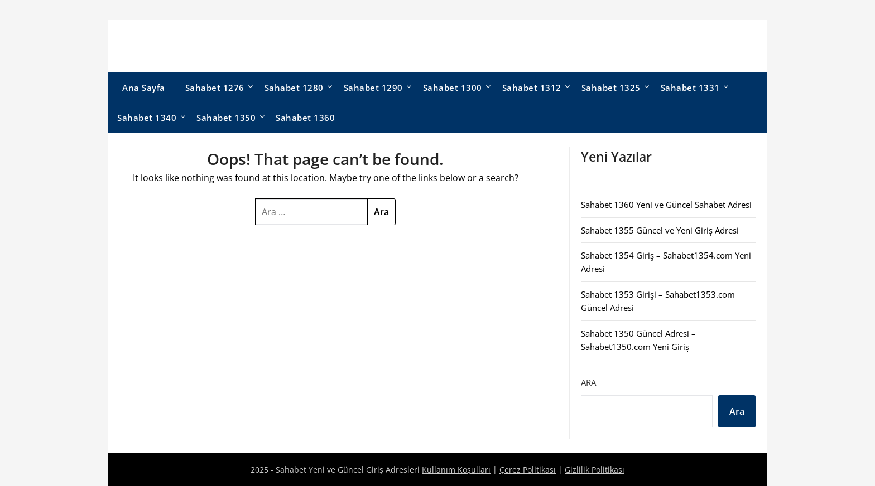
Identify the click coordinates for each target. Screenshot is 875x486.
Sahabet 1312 (531, 87)
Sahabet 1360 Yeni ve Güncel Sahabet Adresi (666, 204)
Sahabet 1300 (452, 87)
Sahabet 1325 (611, 87)
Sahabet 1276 (214, 87)
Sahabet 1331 (690, 87)
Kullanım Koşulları (456, 469)
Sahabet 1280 (294, 87)
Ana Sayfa (143, 87)
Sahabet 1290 (373, 87)
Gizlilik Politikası (594, 469)
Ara (588, 382)
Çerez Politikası (527, 469)
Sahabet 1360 (305, 117)
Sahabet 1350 (226, 117)
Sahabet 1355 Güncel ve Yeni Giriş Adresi (660, 230)
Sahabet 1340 (146, 117)
